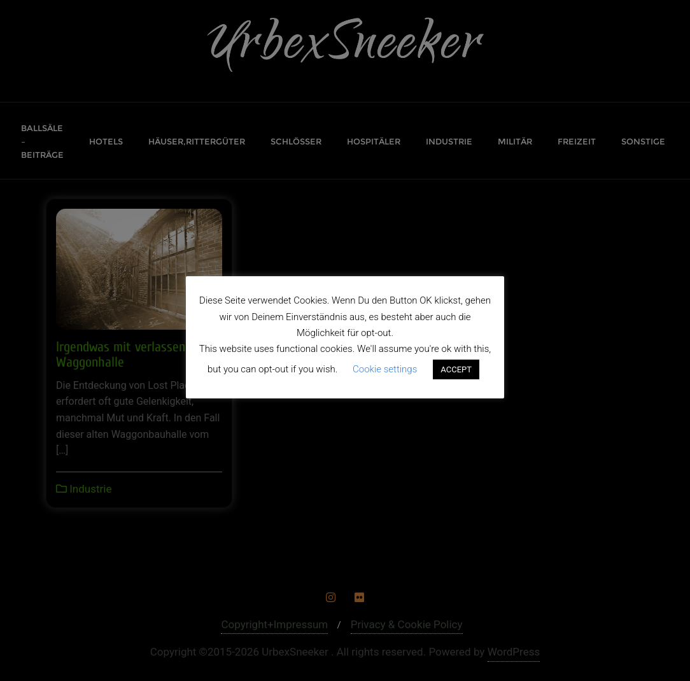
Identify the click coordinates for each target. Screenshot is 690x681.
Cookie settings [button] (385, 369)
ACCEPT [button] (456, 369)
